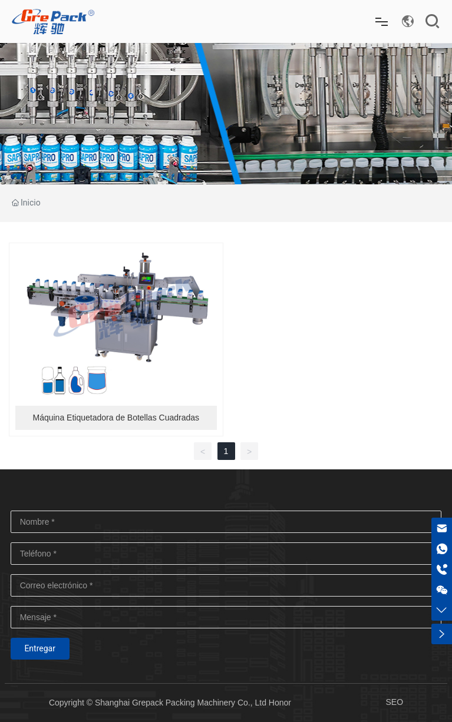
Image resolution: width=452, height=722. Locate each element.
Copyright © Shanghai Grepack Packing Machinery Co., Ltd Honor (170, 702)
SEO (394, 702)
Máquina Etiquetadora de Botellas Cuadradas (115, 417)
